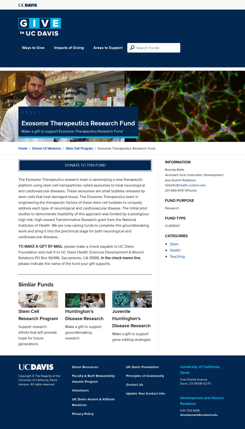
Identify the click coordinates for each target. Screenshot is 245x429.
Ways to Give (33, 47)
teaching (177, 256)
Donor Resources (85, 367)
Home (22, 148)
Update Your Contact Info (145, 393)
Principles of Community (145, 375)
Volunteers (80, 390)
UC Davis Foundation (142, 367)
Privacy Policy (83, 413)
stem (174, 244)
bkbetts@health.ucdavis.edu (185, 185)
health (175, 250)
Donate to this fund (85, 165)
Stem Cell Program (79, 148)
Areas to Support (107, 47)
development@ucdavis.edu (199, 415)
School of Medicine (46, 148)
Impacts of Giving (69, 47)
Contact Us (134, 384)
